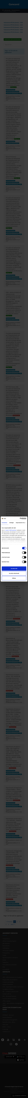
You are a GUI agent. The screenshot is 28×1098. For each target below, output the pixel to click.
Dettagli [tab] (11, 522)
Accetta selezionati (14, 573)
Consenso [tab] (4, 522)
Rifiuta (14, 578)
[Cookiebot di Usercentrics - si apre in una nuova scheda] (20, 518)
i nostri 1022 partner (10, 530)
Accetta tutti (14, 568)
